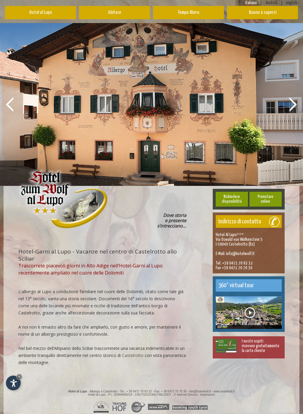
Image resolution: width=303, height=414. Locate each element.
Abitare (114, 12)
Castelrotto (133, 355)
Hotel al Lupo (40, 12)
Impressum (207, 394)
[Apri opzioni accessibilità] (13, 383)
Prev (9, 104)
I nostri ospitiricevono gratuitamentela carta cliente (260, 346)
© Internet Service (185, 394)
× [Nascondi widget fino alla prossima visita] (19, 376)
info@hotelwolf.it (240, 253)
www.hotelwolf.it (224, 391)
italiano (251, 3)
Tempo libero (188, 12)
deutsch (271, 3)
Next (293, 104)
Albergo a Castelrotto (103, 391)
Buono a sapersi (262, 12)
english (291, 3)
